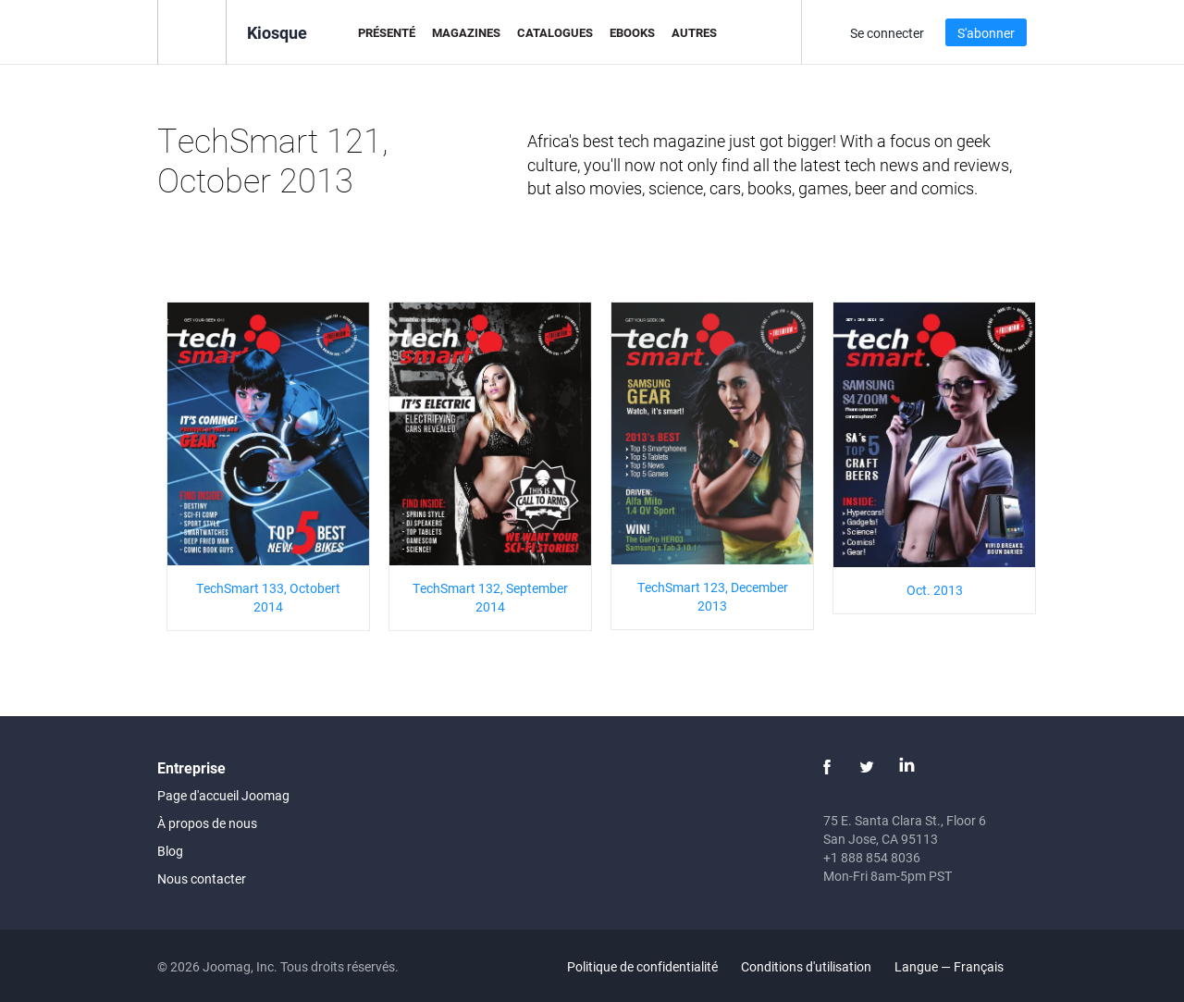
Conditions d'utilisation (806, 966)
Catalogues (555, 32)
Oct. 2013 (934, 590)
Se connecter (887, 33)
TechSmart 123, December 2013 (712, 596)
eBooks (632, 32)
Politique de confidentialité (642, 966)
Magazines (466, 32)
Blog (170, 851)
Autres (694, 32)
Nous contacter (201, 878)
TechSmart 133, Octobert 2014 (268, 597)
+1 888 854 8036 (871, 857)
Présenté (386, 32)
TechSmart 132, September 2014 (490, 597)
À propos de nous (207, 823)
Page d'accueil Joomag (223, 795)
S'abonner (986, 33)
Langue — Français (959, 966)
